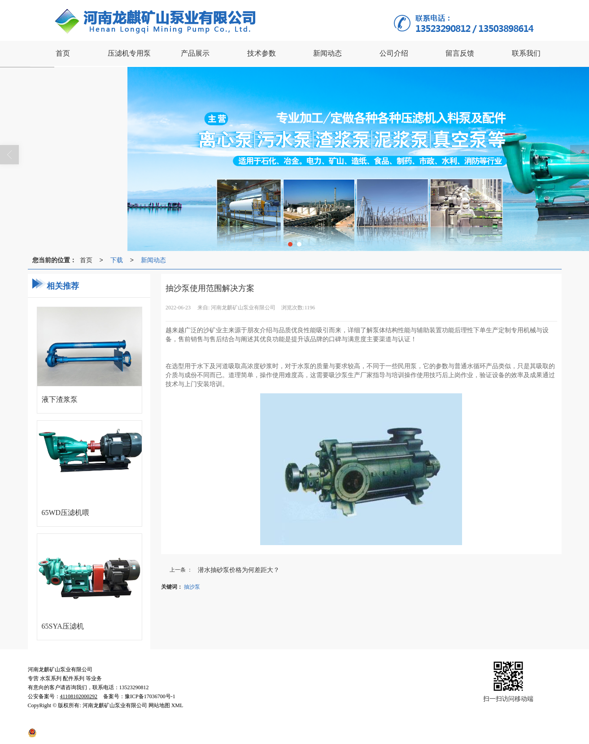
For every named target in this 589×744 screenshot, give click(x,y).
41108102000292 (65, 732)
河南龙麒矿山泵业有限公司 (115, 723)
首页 (86, 260)
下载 (116, 260)
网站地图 (225, 723)
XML (247, 723)
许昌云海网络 (192, 723)
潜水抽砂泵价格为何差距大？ (238, 569)
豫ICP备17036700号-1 (302, 723)
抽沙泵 (192, 587)
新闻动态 (153, 260)
